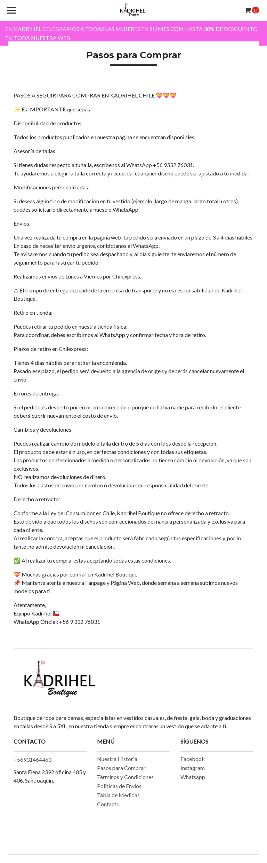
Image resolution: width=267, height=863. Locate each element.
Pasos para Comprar (121, 767)
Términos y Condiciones (125, 777)
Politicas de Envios (119, 786)
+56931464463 (32, 759)
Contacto (108, 804)
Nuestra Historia (117, 758)
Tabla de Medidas (118, 795)
